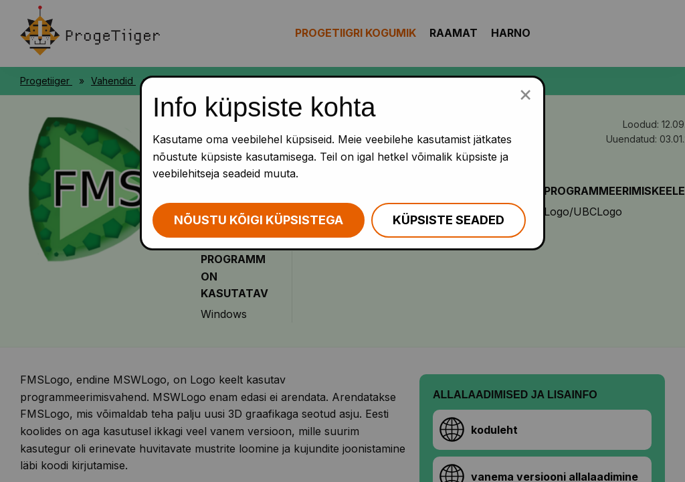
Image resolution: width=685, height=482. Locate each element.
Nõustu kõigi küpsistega (258, 220)
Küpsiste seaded (448, 220)
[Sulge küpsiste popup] (525, 93)
